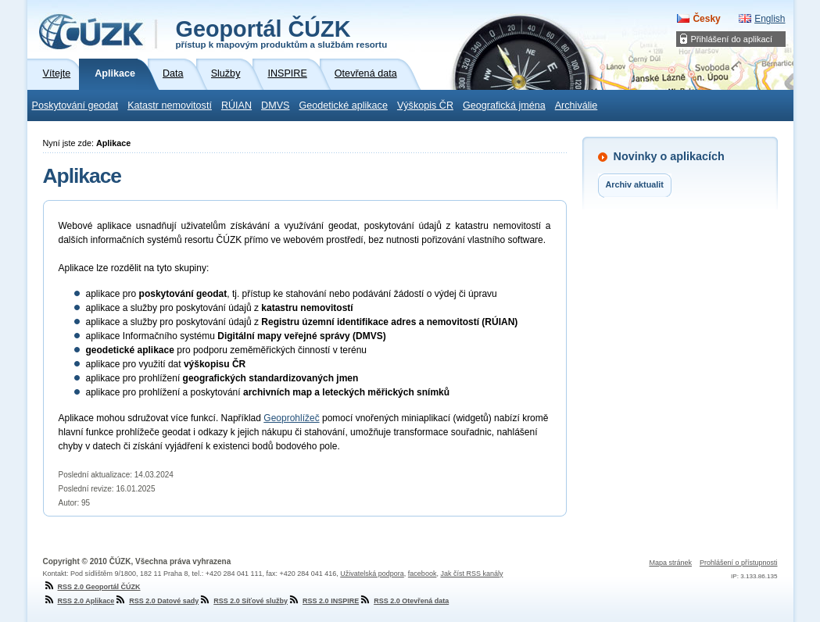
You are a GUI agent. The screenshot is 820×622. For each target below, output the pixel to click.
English (769, 18)
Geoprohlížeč (291, 418)
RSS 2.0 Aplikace (79, 601)
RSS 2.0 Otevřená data (404, 601)
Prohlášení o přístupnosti (739, 563)
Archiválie (576, 105)
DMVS (275, 105)
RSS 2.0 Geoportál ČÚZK (92, 587)
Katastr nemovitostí (169, 105)
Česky (706, 18)
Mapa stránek (670, 563)
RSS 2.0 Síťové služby (243, 601)
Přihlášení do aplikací (732, 39)
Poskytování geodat (75, 105)
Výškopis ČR (425, 105)
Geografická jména (504, 105)
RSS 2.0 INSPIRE (323, 601)
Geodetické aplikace (343, 105)
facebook (422, 573)
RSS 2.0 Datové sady (156, 601)
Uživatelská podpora (372, 573)
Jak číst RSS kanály (471, 573)
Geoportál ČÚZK (282, 32)
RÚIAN (236, 105)
